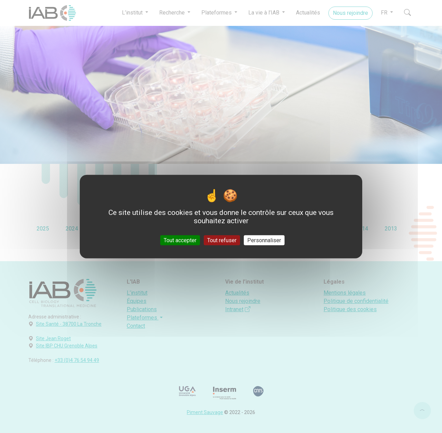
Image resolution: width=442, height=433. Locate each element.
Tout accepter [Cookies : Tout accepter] (180, 240)
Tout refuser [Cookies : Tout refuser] (222, 240)
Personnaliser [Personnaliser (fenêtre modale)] (264, 240)
